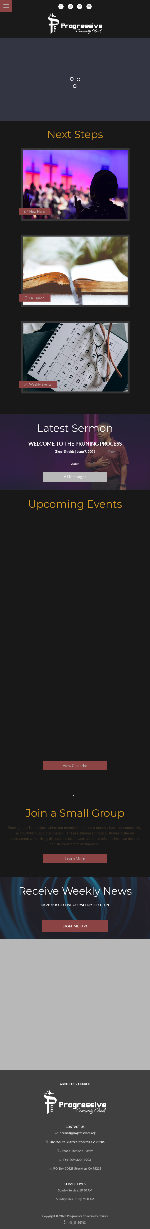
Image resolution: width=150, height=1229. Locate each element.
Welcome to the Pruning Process (75, 443)
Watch (75, 463)
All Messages (75, 476)
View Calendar (75, 765)
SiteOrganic (75, 1222)
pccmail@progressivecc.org (77, 1133)
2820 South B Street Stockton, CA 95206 (76, 1142)
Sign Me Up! (75, 926)
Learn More (75, 858)
